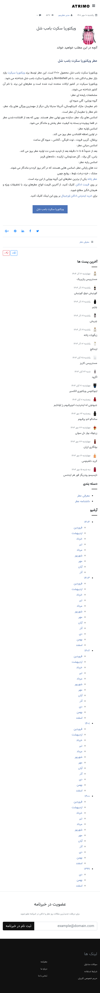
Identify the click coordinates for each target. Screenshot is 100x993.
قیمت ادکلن (82, 184)
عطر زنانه (92, 179)
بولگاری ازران (90, 447)
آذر (81, 572)
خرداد (79, 539)
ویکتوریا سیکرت (16, 73)
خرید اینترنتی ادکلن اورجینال (76, 196)
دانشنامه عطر (82, 501)
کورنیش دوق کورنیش (85, 293)
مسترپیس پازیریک (87, 279)
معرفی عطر (83, 496)
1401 (87, 723)
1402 (87, 651)
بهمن (79, 639)
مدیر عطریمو (63, 15)
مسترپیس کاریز (88, 363)
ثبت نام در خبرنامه (18, 926)
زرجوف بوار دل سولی (86, 433)
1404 (87, 522)
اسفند (79, 645)
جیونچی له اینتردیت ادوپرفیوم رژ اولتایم (75, 405)
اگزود (94, 377)
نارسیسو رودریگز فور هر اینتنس (80, 475)
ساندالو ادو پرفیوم (87, 419)
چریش (93, 321)
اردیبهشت (77, 533)
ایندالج (93, 349)
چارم (94, 307)
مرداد (79, 550)
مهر (80, 561)
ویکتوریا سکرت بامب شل (56, 28)
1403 (87, 578)
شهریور (78, 555)
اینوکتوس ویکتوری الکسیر (83, 391)
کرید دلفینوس (89, 461)
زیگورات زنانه (90, 335)
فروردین (78, 527)
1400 (87, 796)
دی (80, 634)
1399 (87, 869)
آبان (80, 567)
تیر (80, 544)
